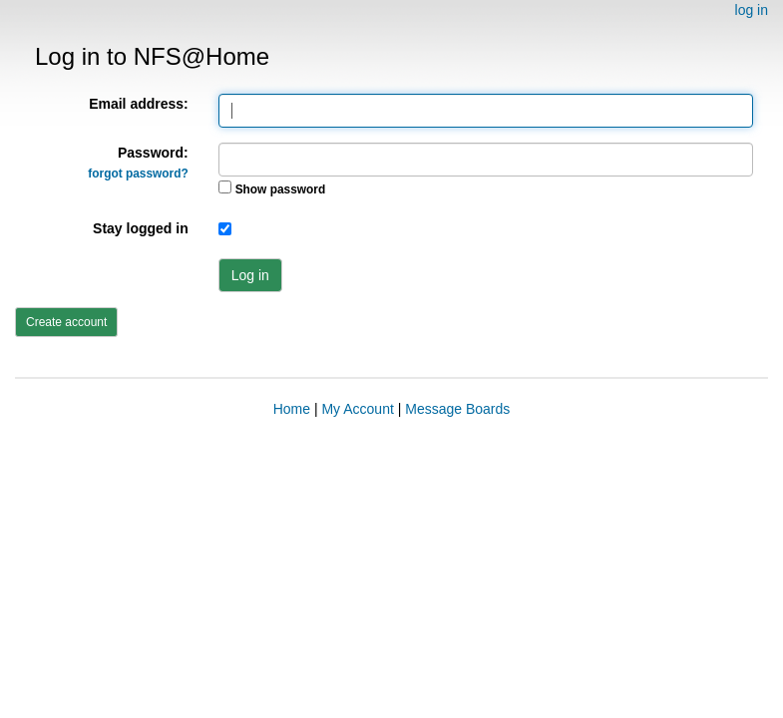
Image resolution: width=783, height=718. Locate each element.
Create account (66, 322)
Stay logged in (141, 228)
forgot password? (138, 173)
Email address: (139, 104)
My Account (357, 409)
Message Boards (457, 409)
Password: (138, 162)
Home (291, 409)
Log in (250, 275)
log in (751, 10)
